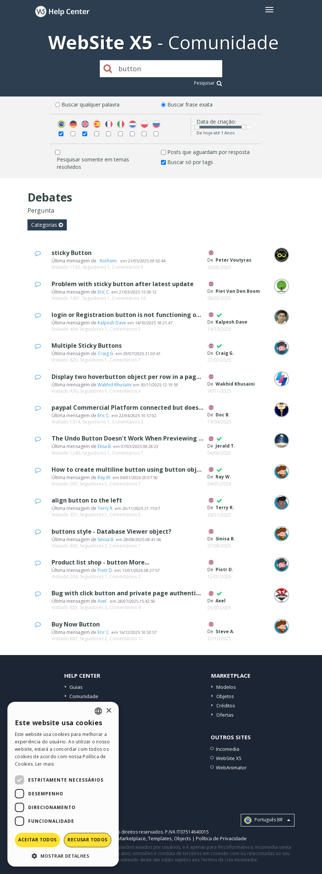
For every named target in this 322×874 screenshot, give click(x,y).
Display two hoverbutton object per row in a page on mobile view (149, 377)
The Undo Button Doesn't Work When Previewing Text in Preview (148, 438)
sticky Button (72, 253)
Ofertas (225, 714)
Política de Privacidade (221, 838)
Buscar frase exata (190, 104)
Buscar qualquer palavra (90, 104)
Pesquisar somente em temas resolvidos (93, 163)
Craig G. (106, 353)
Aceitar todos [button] (37, 840)
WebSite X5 (229, 758)
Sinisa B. (106, 539)
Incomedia (227, 749)
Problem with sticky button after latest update (123, 284)
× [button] (108, 711)
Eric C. (104, 292)
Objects (182, 838)
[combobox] (98, 711)
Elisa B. (105, 446)
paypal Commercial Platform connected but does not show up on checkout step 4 (173, 407)
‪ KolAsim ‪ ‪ (108, 261)
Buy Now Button (76, 624)
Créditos (225, 705)
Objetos (225, 696)
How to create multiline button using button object (129, 469)
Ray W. (104, 477)
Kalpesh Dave (112, 323)
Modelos (226, 687)
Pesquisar (208, 83)
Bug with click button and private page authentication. (134, 593)
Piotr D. (105, 570)
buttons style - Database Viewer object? (111, 531)
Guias (76, 687)
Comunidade (83, 696)
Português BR (267, 820)
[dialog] (63, 784)
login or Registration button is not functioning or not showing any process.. (164, 315)
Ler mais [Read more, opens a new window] (44, 764)
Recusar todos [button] (87, 840)
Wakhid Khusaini (115, 385)
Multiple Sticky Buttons (87, 345)
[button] (63, 855)
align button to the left (87, 500)
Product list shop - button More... (100, 562)
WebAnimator (231, 767)
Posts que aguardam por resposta (208, 152)
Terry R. (106, 508)
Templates (160, 838)
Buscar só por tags (190, 162)
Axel (103, 601)
